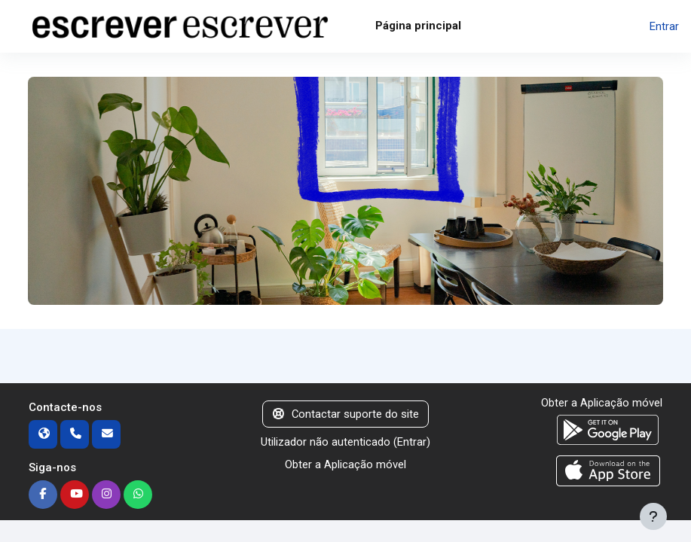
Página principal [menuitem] (418, 25)
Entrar (664, 26)
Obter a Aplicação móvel (345, 464)
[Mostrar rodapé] (653, 516)
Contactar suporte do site (346, 414)
